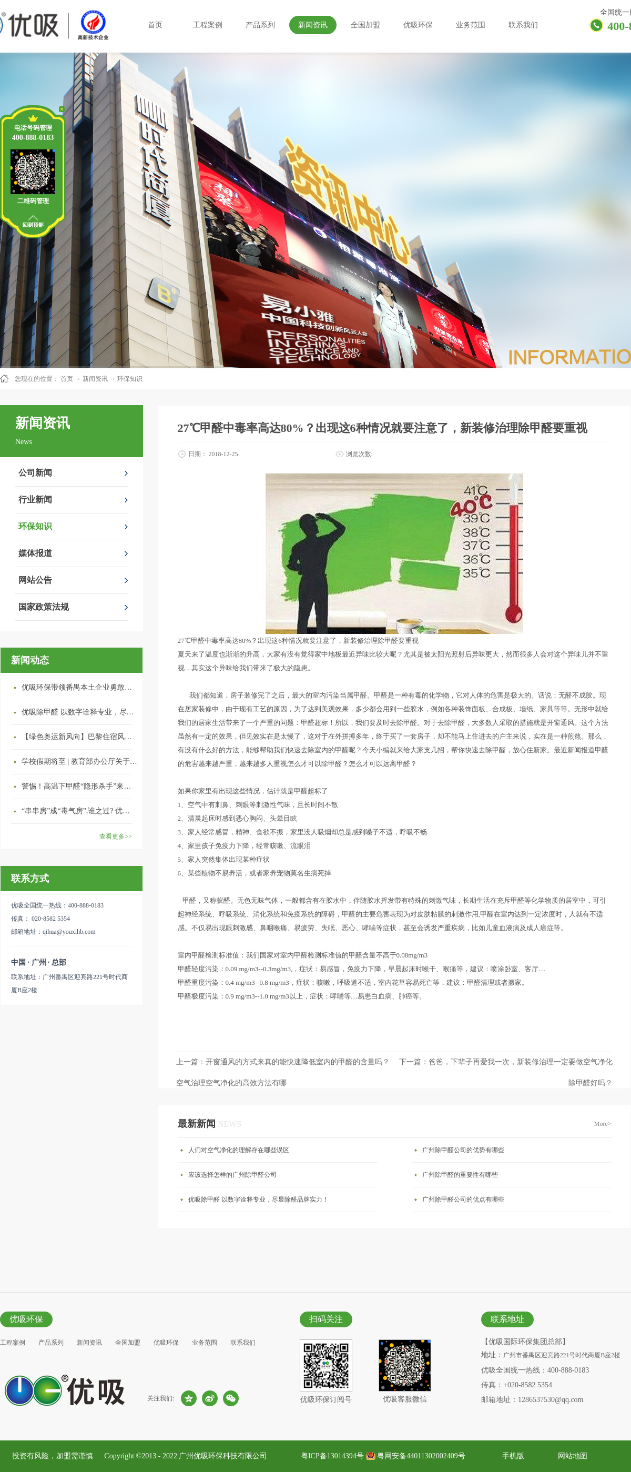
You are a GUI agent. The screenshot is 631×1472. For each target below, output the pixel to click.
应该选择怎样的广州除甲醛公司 (232, 1174)
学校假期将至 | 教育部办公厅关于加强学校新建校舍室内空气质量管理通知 (79, 761)
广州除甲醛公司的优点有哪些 (463, 1199)
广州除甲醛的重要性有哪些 (460, 1174)
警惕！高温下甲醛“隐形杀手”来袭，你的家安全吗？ (79, 786)
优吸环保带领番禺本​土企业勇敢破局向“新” (79, 687)
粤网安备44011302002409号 (421, 1456)
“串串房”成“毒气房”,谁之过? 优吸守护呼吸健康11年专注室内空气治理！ (79, 811)
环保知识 (130, 378)
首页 (155, 25)
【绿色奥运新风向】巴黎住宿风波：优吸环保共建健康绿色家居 (79, 737)
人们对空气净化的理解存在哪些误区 (238, 1150)
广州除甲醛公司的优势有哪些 (463, 1150)
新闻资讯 (95, 378)
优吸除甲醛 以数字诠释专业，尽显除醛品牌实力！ (79, 712)
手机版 (511, 1456)
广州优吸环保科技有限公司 (223, 1456)
